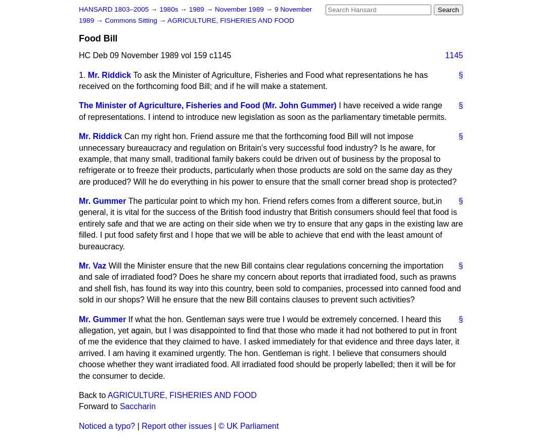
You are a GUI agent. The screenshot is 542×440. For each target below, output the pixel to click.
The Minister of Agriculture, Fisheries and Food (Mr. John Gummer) (208, 105)
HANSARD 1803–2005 (114, 9)
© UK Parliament (248, 426)
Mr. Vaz (92, 265)
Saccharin (138, 406)
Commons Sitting (132, 20)
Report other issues (177, 426)
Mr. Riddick (109, 75)
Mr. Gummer (102, 201)
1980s (169, 9)
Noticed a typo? (107, 426)
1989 (197, 9)
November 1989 (240, 9)
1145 (454, 55)
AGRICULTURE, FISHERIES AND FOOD (230, 20)
